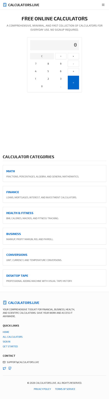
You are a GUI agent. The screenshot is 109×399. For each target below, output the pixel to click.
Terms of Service (65, 389)
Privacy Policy (42, 389)
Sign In (6, 341)
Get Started (10, 346)
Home (6, 332)
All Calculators (13, 336)
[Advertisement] (54, 123)
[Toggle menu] (103, 5)
